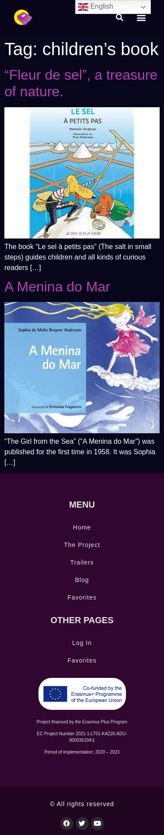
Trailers (82, 562)
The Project (82, 544)
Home (82, 527)
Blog (82, 579)
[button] (119, 17)
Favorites (82, 597)
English (95, 7)
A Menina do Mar (57, 287)
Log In (82, 642)
